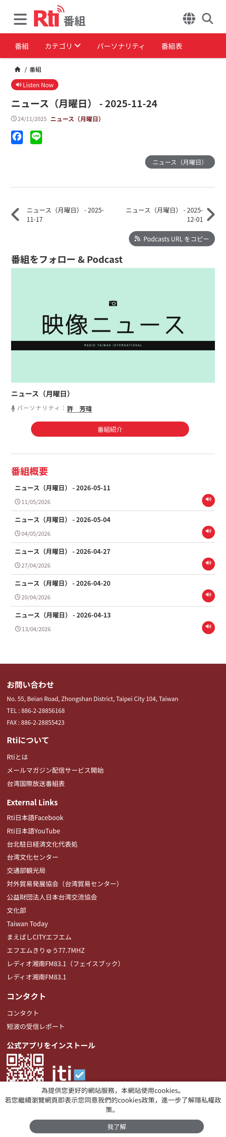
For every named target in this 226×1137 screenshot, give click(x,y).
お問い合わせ (29, 684)
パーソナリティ (129, 46)
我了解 (116, 1126)
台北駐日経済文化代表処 (39, 839)
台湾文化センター (30, 852)
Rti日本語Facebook (33, 814)
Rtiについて (27, 739)
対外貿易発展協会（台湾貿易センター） (60, 877)
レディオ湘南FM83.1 (34, 966)
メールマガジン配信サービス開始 (51, 768)
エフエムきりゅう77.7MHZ (42, 940)
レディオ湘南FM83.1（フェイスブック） (60, 953)
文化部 (15, 902)
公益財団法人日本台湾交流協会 (48, 890)
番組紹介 (107, 430)
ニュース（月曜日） (78, 119)
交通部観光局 (24, 864)
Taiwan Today (25, 915)
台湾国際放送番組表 (33, 780)
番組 (22, 46)
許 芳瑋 (79, 409)
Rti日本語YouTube (31, 826)
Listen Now (35, 84)
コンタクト (25, 984)
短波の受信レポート (33, 1013)
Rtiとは (16, 755)
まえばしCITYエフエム (36, 927)
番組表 (185, 46)
